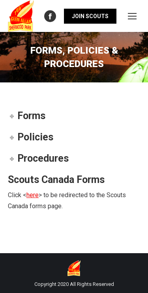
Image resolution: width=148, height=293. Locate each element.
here (32, 195)
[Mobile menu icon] (132, 16)
